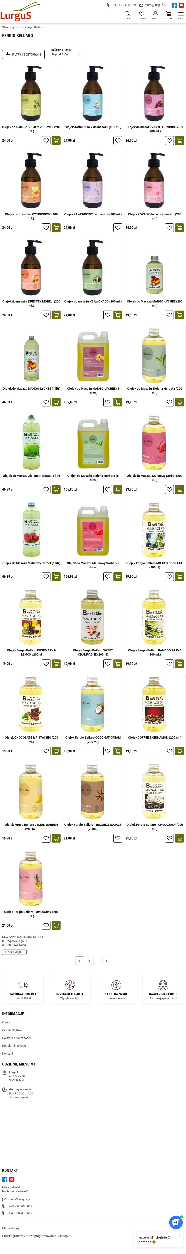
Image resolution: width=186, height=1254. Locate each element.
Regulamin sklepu (14, 1045)
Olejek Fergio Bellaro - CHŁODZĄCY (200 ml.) (155, 827)
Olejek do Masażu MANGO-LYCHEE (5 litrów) (93, 391)
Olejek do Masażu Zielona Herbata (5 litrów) (93, 478)
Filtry (13, 54)
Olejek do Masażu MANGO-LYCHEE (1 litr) (31, 388)
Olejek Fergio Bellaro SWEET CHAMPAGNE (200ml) (93, 652)
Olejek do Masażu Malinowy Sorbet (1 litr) (31, 563)
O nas (6, 1022)
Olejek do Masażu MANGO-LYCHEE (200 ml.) (155, 304)
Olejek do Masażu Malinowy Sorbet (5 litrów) (93, 565)
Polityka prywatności (16, 1038)
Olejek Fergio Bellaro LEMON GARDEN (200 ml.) (31, 827)
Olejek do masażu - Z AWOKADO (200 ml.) (93, 301)
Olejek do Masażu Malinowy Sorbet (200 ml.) (155, 478)
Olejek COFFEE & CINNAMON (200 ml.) (154, 737)
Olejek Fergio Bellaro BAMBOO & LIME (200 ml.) (154, 652)
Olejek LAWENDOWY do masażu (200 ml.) (93, 214)
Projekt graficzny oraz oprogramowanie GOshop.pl (36, 1236)
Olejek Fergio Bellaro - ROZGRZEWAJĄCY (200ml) (93, 827)
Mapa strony (10, 1228)
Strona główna (12, 27)
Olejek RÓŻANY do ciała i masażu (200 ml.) (154, 216)
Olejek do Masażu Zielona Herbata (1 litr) (31, 475)
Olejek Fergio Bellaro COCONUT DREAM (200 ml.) (93, 740)
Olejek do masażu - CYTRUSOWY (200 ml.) (31, 216)
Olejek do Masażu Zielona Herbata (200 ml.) (154, 391)
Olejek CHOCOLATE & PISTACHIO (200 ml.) (31, 740)
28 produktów (60, 54)
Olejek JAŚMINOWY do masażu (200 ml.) (93, 127)
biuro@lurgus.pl (155, 5)
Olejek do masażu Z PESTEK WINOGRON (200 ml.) (155, 129)
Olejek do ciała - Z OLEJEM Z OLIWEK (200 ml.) (31, 129)
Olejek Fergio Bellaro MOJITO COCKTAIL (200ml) (154, 565)
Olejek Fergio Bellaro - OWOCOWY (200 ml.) (31, 914)
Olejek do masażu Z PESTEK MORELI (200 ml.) (31, 304)
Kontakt (7, 1053)
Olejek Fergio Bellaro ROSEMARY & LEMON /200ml (31, 652)
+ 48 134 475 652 (20, 1213)
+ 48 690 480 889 (124, 5)
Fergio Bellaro (34, 27)
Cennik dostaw (12, 1030)
